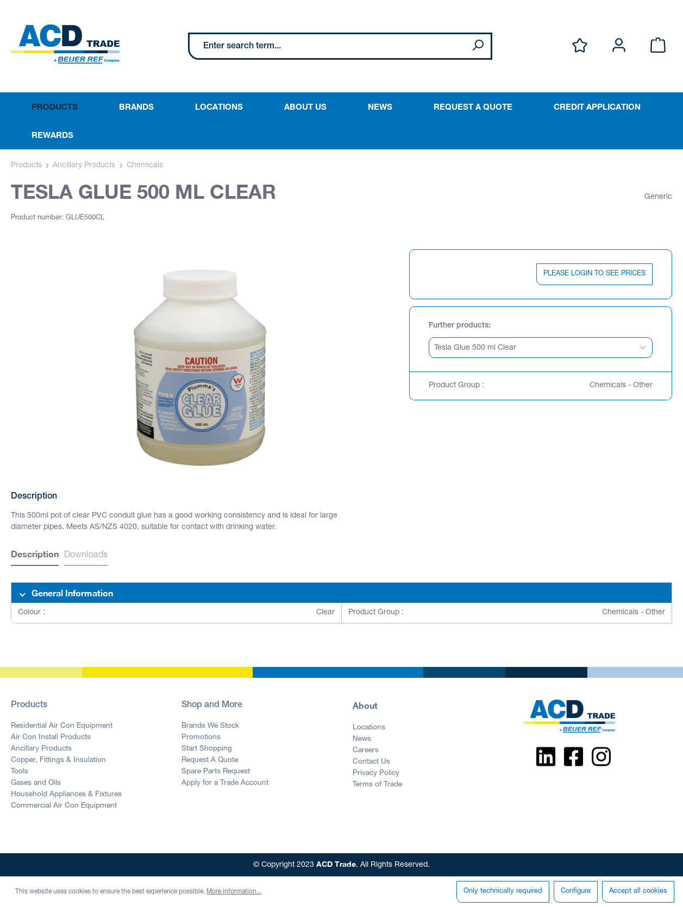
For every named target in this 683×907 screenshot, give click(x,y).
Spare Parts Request (215, 772)
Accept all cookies (638, 891)
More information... (233, 892)
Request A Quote (209, 760)
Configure (576, 891)
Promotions (201, 737)
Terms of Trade (377, 785)
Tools (19, 772)
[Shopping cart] (658, 46)
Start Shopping (206, 749)
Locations (369, 728)
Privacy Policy (376, 773)
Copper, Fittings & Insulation (58, 760)
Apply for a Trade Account (224, 783)
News (362, 739)
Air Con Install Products (51, 737)
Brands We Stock (210, 726)
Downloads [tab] (86, 555)
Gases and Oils (36, 783)
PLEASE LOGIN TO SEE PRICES (594, 274)
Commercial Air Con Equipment (64, 806)
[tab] (35, 555)
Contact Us (371, 762)
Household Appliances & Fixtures (66, 794)
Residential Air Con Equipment (61, 726)
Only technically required (502, 891)
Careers (366, 750)
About (365, 705)
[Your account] (619, 46)
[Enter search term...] (327, 46)
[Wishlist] (580, 46)
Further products (458, 326)
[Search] (478, 46)
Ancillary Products (41, 749)
